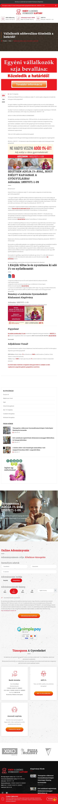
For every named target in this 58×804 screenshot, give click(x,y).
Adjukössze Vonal (8, 398)
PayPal (5, 580)
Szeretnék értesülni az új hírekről (10, 597)
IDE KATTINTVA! (52, 335)
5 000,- (13, 591)
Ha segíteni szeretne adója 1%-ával (16, 333)
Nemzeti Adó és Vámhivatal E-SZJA (21, 208)
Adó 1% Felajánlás (13, 94)
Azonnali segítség (14, 716)
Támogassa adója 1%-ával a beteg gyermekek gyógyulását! (23, 5)
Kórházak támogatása (8, 417)
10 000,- (22, 591)
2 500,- (5, 591)
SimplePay (16, 580)
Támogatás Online (15, 729)
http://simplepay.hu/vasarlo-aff (8, 610)
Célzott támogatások (8, 406)
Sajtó (4, 402)
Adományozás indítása (29, 616)
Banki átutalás (14, 680)
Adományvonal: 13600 (28, 17)
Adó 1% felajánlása (43, 693)
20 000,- (32, 591)
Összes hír (6, 394)
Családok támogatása (8, 413)
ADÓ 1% (43, 680)
